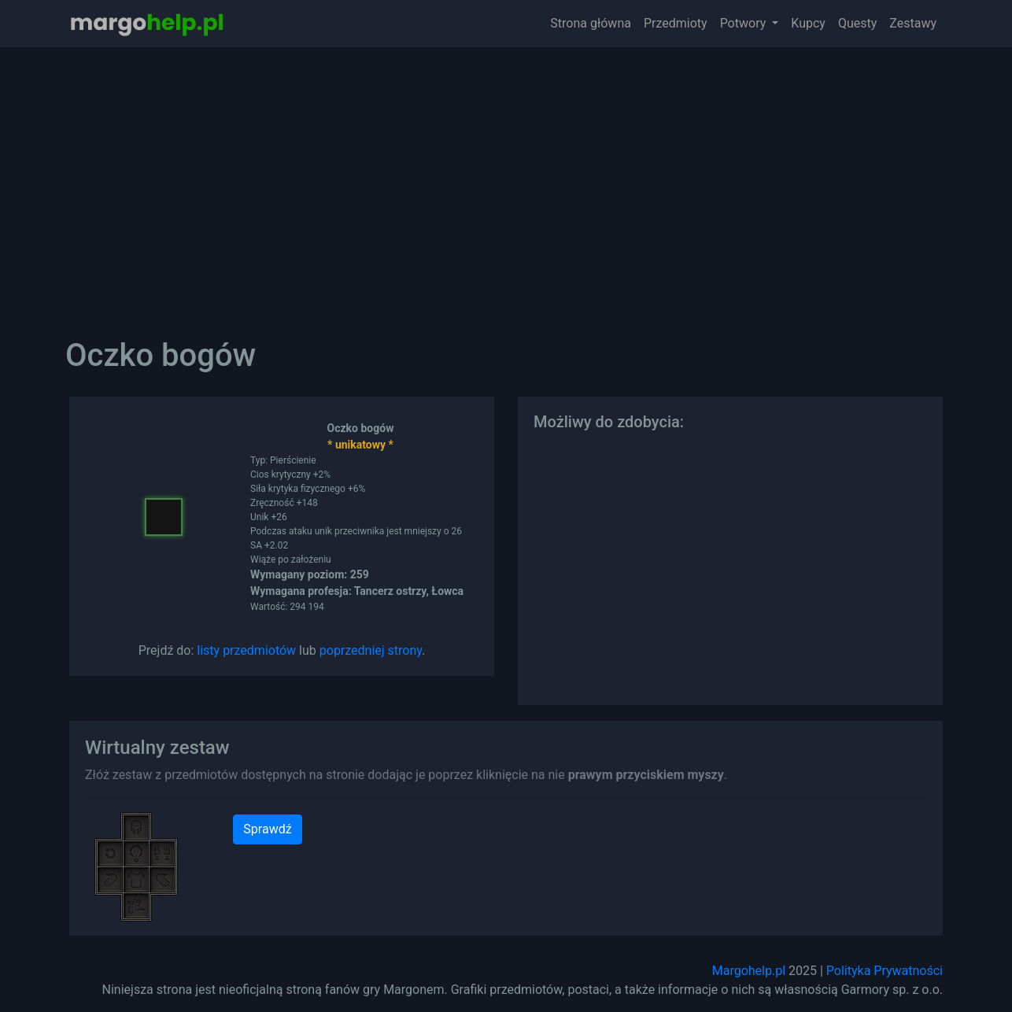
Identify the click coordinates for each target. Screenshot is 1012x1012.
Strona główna (590, 23)
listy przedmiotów (246, 650)
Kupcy (808, 23)
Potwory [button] (745, 23)
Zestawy (912, 23)
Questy (857, 23)
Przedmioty (675, 23)
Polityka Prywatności (884, 970)
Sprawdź (267, 829)
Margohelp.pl (748, 970)
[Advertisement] (506, 181)
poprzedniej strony (370, 650)
